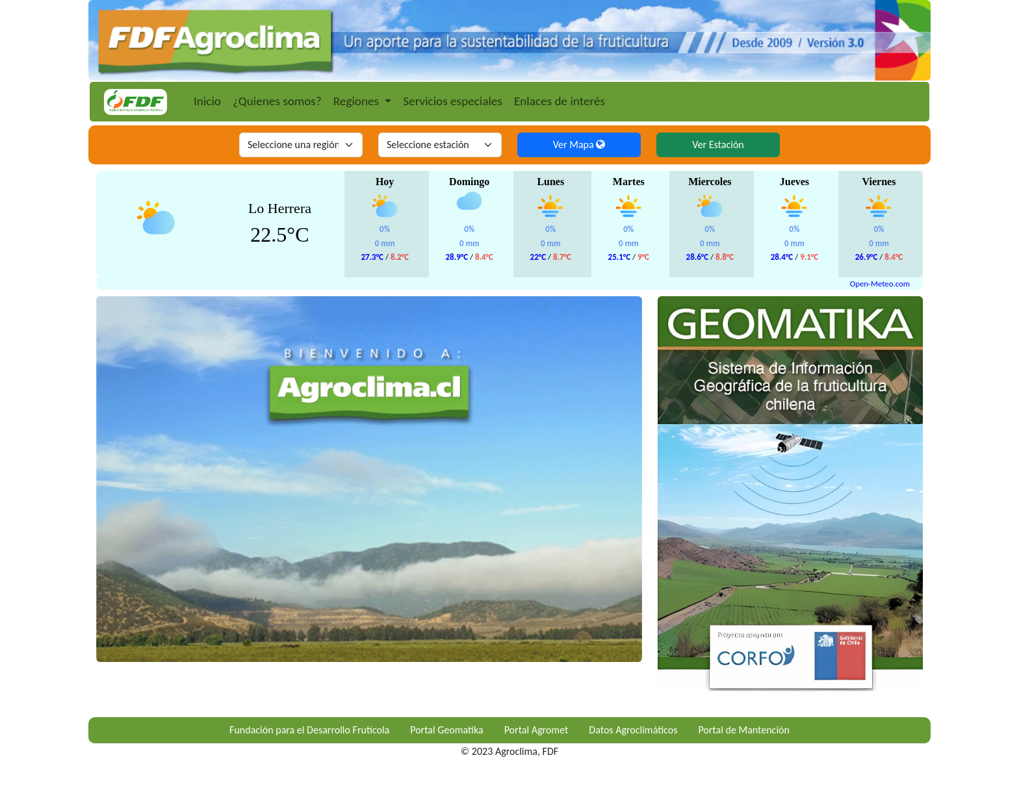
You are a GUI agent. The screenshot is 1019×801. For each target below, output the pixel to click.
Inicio (207, 101)
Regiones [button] (357, 101)
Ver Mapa (579, 144)
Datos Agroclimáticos (633, 730)
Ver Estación (717, 144)
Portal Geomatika (446, 730)
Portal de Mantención (744, 730)
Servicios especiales (452, 101)
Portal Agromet (536, 730)
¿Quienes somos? (277, 101)
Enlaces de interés (559, 101)
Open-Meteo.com (880, 283)
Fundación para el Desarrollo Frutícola (309, 730)
